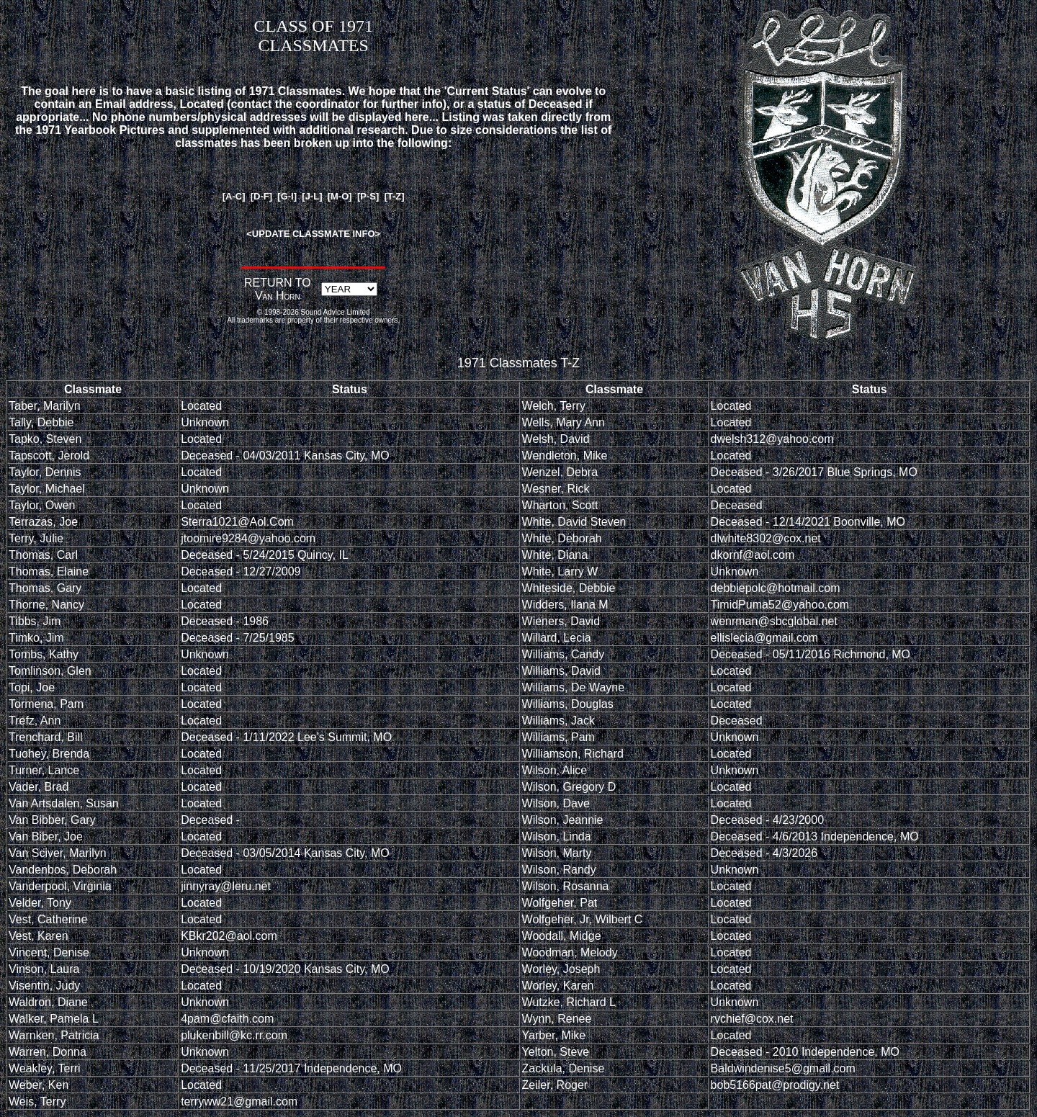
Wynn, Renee (557, 1019)
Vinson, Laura (44, 969)
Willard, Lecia (556, 638)
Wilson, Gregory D (569, 787)
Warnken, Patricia (54, 1035)
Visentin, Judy (44, 985)
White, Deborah (562, 538)
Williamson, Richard (573, 754)
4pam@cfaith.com (227, 1019)
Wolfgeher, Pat (560, 903)
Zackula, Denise (563, 1068)
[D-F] (261, 196)
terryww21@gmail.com (239, 1101)
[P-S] (368, 196)
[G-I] (287, 196)
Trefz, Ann (34, 720)
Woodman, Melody (570, 952)
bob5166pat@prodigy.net (775, 1085)
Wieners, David (561, 621)
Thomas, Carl (43, 555)
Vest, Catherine (48, 919)
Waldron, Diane (48, 1002)
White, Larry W (560, 571)
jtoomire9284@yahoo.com (248, 538)
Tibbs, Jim (34, 621)
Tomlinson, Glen (50, 671)
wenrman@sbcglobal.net (774, 621)
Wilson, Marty (557, 853)
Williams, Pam (558, 737)
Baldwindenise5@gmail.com (783, 1068)
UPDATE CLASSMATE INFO (313, 233)
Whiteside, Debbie (569, 588)
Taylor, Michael (47, 489)
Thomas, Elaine (49, 571)
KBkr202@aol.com (229, 936)
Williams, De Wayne (573, 687)
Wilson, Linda (556, 836)
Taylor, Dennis (45, 472)
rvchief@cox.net (752, 1019)
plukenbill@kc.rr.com (234, 1035)
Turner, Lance (44, 770)
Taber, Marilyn (45, 406)
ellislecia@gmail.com (765, 638)
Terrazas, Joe (43, 522)
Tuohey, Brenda (49, 754)
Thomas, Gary (45, 588)
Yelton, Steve (556, 1052)
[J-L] (312, 196)
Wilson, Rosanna (565, 886)
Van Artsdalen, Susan (64, 803)
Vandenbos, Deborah (63, 869)
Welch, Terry (553, 406)
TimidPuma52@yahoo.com (780, 604)
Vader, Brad (38, 787)
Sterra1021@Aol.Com (237, 522)
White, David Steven (574, 522)
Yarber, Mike (554, 1035)
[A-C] (234, 196)
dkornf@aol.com (753, 555)
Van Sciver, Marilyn (58, 853)
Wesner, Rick (556, 489)
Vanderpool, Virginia (60, 886)
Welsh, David (556, 439)
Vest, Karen (38, 936)
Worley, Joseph (561, 969)
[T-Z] (394, 196)
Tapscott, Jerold (49, 455)
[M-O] (340, 196)
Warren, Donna (47, 1052)
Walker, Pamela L (54, 1019)
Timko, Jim (36, 638)
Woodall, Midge (561, 936)
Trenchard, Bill (46, 737)
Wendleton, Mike (565, 455)
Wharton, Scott (560, 505)
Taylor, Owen (42, 505)
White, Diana (555, 555)
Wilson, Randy (559, 869)
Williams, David (561, 671)
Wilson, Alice (555, 770)
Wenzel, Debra (560, 472)
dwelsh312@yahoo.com (772, 439)
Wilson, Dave (556, 803)
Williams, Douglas (568, 704)
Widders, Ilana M (565, 604)
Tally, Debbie (41, 422)
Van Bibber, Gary (52, 820)
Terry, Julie (36, 538)
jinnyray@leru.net (226, 886)
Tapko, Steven (45, 439)
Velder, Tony (40, 903)
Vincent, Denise (49, 952)
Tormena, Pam (46, 704)
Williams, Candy (563, 654)
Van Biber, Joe (46, 836)
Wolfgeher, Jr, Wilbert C (582, 919)
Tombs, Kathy (43, 654)
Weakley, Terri (45, 1068)
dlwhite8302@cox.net (766, 538)
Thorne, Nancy (46, 604)
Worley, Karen (558, 985)
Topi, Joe (32, 687)
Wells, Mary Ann (563, 422)
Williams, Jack (558, 720)
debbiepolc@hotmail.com (775, 588)
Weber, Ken (38, 1085)
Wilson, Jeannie (562, 820)
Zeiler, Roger (555, 1085)
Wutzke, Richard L (569, 1002)
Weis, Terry (37, 1101)
